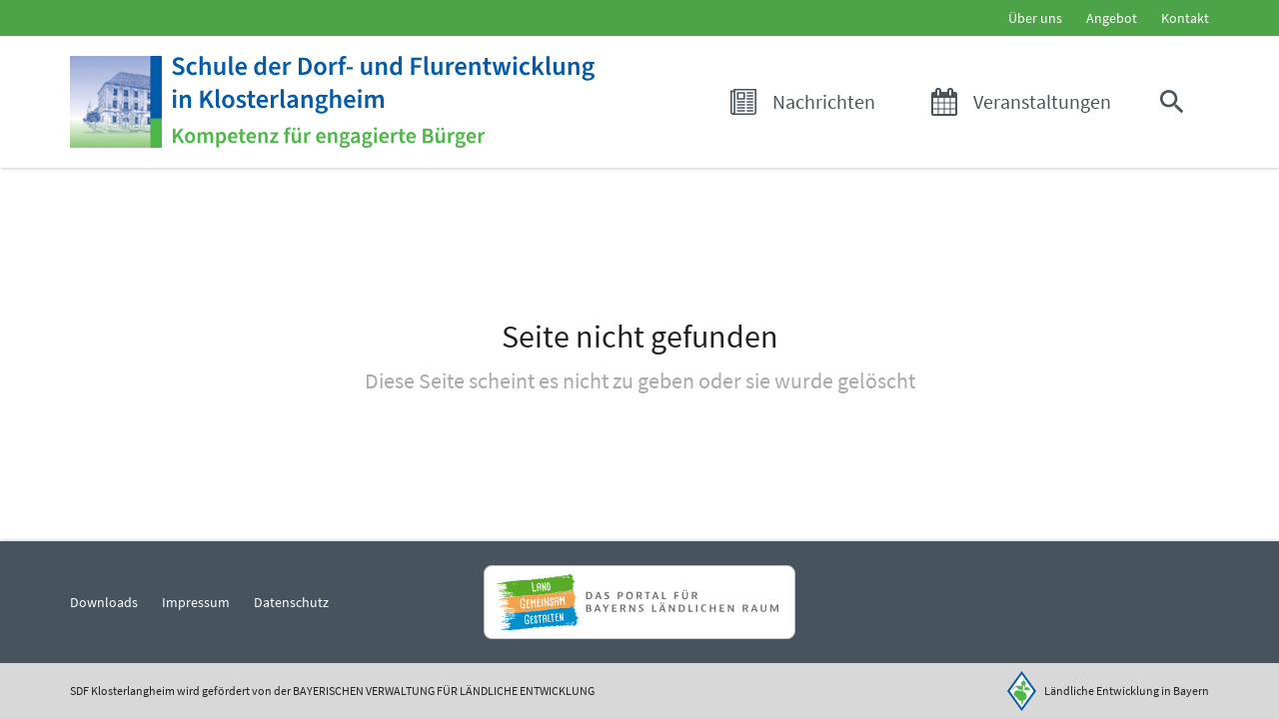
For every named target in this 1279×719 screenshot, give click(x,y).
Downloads (104, 602)
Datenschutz (291, 602)
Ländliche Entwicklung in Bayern (1126, 690)
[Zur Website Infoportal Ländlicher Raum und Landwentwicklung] (639, 602)
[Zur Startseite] (332, 102)
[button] (1176, 102)
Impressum (196, 602)
